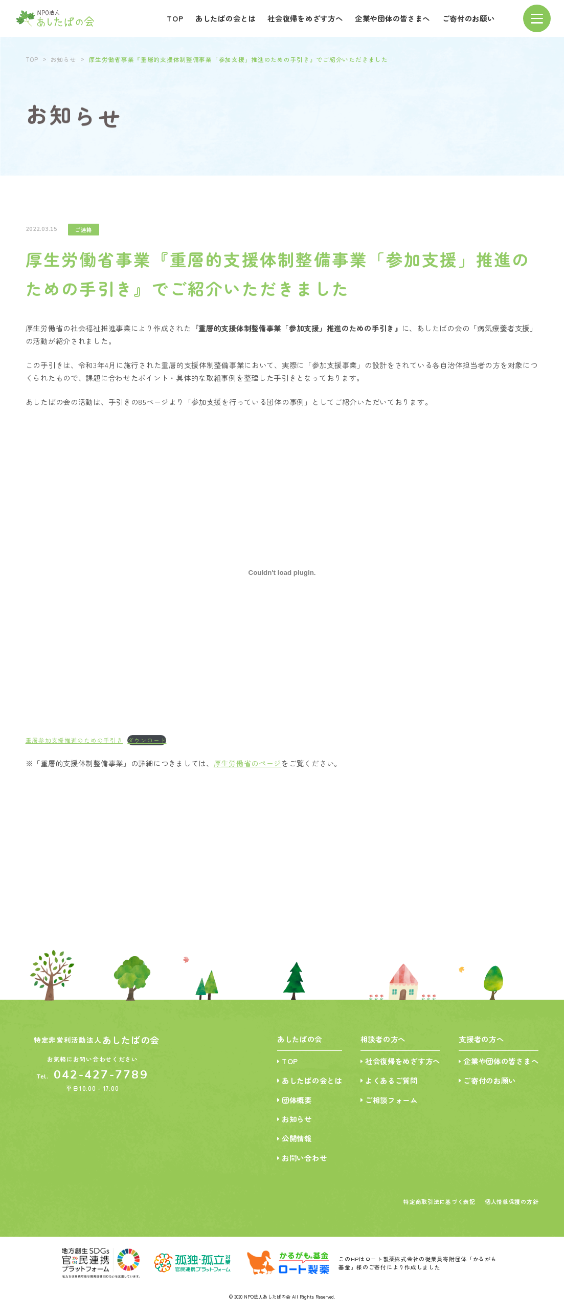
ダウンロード (146, 744)
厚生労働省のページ (248, 767)
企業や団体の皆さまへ (392, 16)
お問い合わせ (304, 1157)
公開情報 (297, 1138)
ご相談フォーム (391, 1099)
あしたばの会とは (225, 16)
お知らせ (64, 57)
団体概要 (297, 1099)
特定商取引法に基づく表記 (439, 1201)
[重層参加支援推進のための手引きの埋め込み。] (282, 576)
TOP (175, 16)
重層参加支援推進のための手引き (74, 744)
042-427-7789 (101, 1075)
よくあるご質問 (391, 1080)
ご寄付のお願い (468, 16)
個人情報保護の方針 (512, 1201)
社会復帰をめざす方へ (305, 16)
